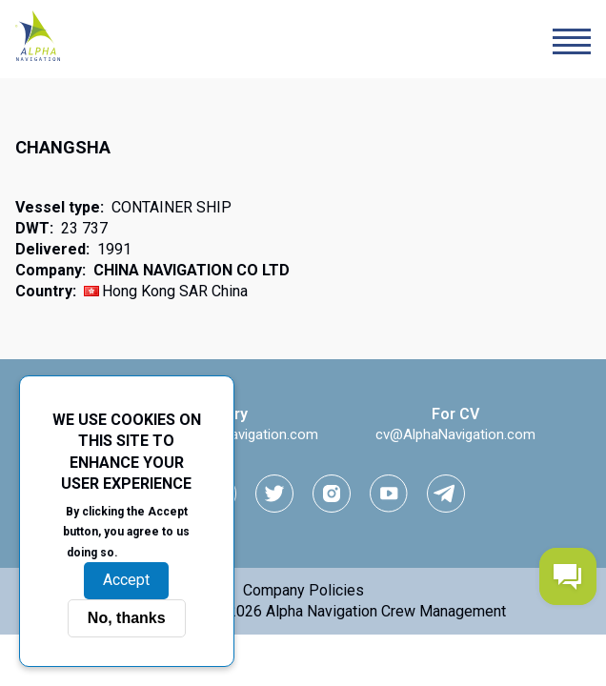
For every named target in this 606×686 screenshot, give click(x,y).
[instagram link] (332, 493)
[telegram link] (446, 493)
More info (154, 551)
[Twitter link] (274, 493)
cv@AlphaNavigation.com (455, 434)
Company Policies (303, 590)
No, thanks (127, 618)
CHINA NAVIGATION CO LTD (191, 270)
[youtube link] (389, 493)
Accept (126, 580)
